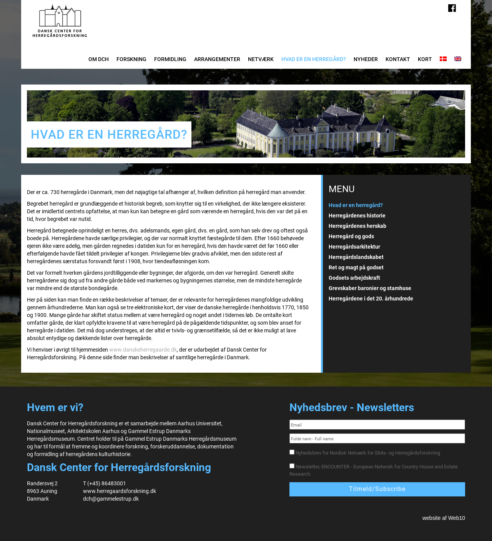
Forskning (131, 59)
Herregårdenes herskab (357, 226)
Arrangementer (217, 59)
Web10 (456, 518)
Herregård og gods (351, 236)
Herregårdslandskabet (356, 257)
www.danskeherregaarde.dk (143, 350)
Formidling (170, 59)
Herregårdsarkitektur (354, 247)
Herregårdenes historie (357, 215)
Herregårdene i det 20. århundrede (371, 298)
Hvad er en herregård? (313, 59)
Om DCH (98, 59)
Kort (425, 59)
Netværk (261, 59)
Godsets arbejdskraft (354, 278)
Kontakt (398, 59)
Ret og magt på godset (356, 267)
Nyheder (366, 59)
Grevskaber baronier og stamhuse (370, 288)
